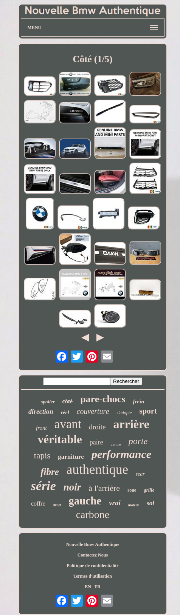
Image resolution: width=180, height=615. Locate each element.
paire (96, 442)
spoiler (47, 401)
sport (148, 410)
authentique (97, 469)
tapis (42, 455)
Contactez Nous (93, 555)
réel (65, 412)
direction (40, 411)
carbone (93, 514)
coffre (38, 503)
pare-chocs (102, 399)
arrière (131, 424)
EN (88, 586)
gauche (84, 501)
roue (131, 490)
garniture (71, 456)
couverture (93, 411)
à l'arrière (104, 488)
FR (98, 586)
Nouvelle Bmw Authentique (92, 544)
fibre (49, 472)
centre (116, 444)
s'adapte (124, 412)
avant (67, 424)
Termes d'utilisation (92, 576)
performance (121, 454)
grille (149, 490)
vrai (115, 503)
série (43, 486)
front (41, 428)
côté (67, 401)
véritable (60, 439)
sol (150, 503)
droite (97, 427)
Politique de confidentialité (92, 565)
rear (140, 474)
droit (57, 505)
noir (72, 487)
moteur (133, 505)
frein (138, 401)
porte (138, 441)
